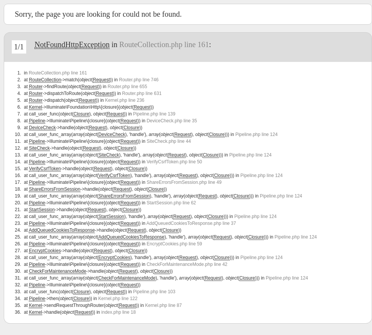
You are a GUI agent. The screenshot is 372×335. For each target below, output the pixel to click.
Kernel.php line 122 (117, 298)
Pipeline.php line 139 (154, 114)
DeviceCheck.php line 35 (172, 120)
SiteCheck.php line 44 (169, 141)
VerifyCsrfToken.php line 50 (174, 161)
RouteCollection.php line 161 (164, 44)
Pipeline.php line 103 (154, 291)
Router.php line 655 (127, 86)
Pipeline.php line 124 (256, 134)
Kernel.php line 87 (163, 305)
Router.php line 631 (142, 93)
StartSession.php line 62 (171, 202)
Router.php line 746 (138, 79)
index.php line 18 (118, 312)
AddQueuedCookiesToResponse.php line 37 (191, 223)
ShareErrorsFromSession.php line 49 (184, 182)
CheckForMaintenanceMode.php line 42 (187, 264)
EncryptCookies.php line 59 (174, 244)
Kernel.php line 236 (124, 100)
